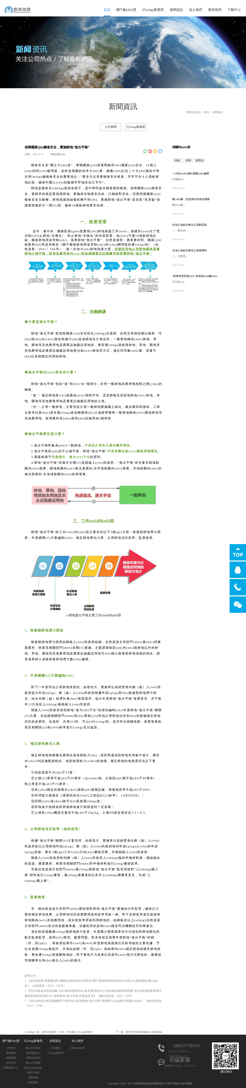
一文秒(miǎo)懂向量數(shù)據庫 (190, 173)
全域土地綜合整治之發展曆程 (189, 250)
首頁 (107, 9)
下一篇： (139, 1032)
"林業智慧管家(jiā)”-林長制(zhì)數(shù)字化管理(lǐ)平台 (196, 276)
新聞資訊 (217, 112)
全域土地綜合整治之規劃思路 (189, 224)
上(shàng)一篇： (58, 1032)
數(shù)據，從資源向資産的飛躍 (191, 199)
